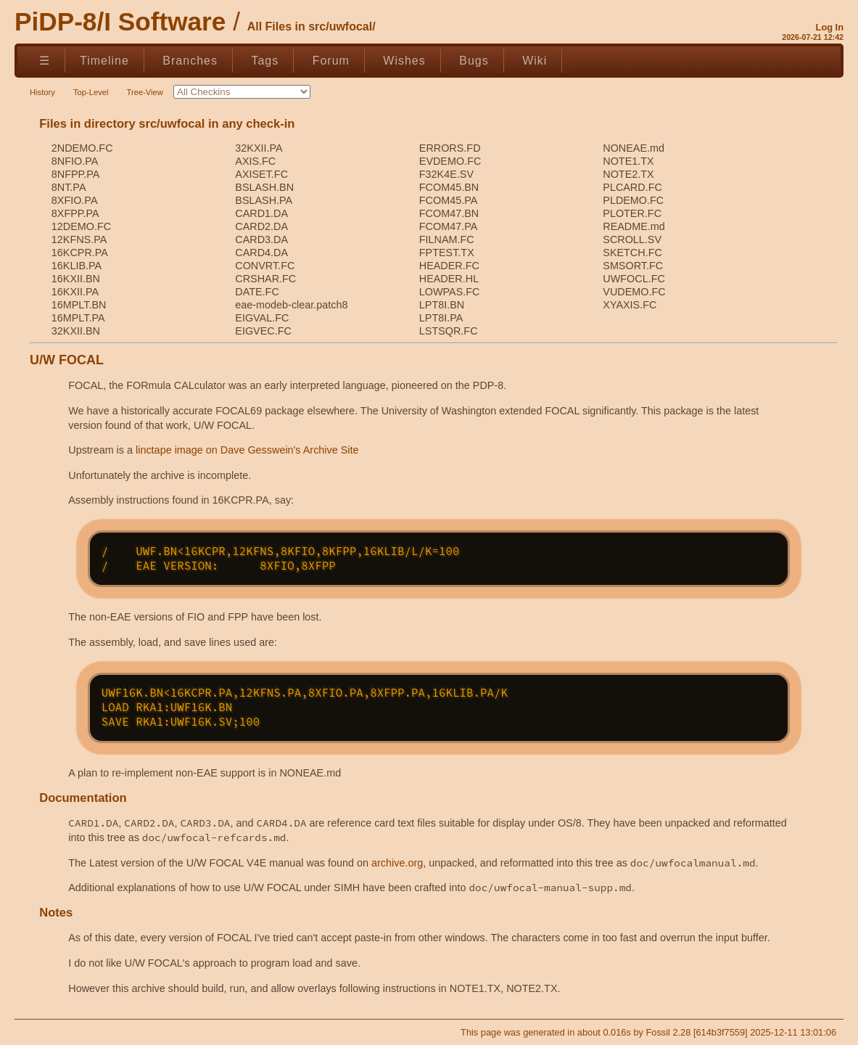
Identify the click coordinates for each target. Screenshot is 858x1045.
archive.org (397, 863)
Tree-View (145, 92)
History (42, 92)
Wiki (534, 60)
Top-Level (91, 92)
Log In (829, 27)
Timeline (104, 60)
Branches (190, 60)
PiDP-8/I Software (120, 21)
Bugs (473, 60)
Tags (265, 60)
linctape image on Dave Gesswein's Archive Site (247, 450)
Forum (331, 60)
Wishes (404, 60)
